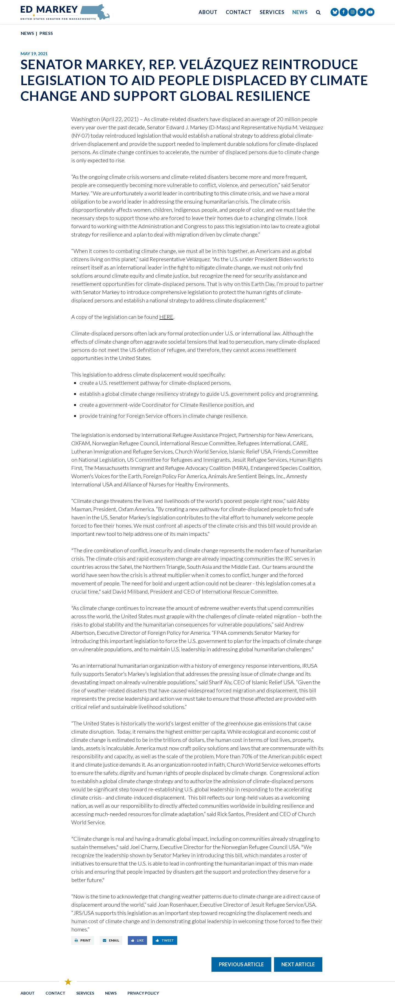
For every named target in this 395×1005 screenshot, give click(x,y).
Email (111, 940)
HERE (166, 316)
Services (272, 12)
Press (46, 33)
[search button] (318, 12)
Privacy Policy (143, 993)
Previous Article (241, 964)
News (300, 12)
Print (83, 940)
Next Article (298, 964)
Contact (239, 12)
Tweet (165, 940)
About (208, 12)
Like (137, 940)
